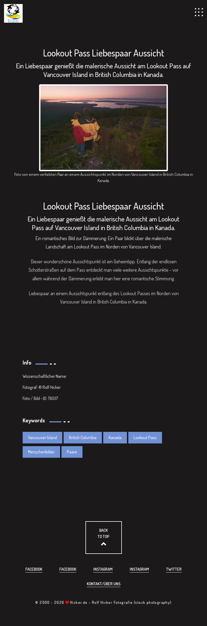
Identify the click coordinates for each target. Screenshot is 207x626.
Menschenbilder (41, 452)
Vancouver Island (42, 437)
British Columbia (82, 437)
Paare (72, 452)
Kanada (115, 437)
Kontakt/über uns (103, 583)
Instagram (103, 569)
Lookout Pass (145, 437)
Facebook (33, 569)
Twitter (174, 569)
